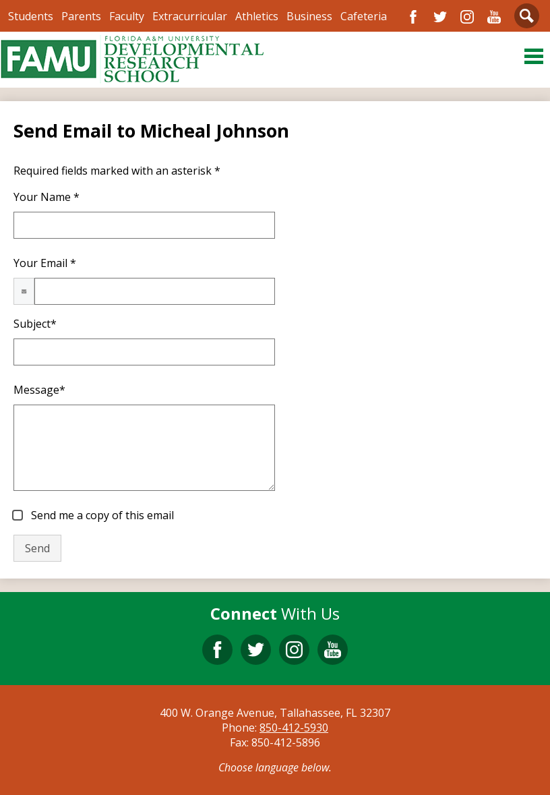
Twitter (440, 17)
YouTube (494, 17)
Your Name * (46, 196)
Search (526, 18)
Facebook (413, 17)
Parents (81, 16)
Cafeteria (363, 16)
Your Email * (44, 263)
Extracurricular (189, 16)
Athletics (256, 16)
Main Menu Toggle (533, 56)
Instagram (467, 17)
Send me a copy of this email (101, 515)
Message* (39, 389)
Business (309, 16)
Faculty (126, 16)
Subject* (35, 323)
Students (30, 16)
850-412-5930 (293, 727)
